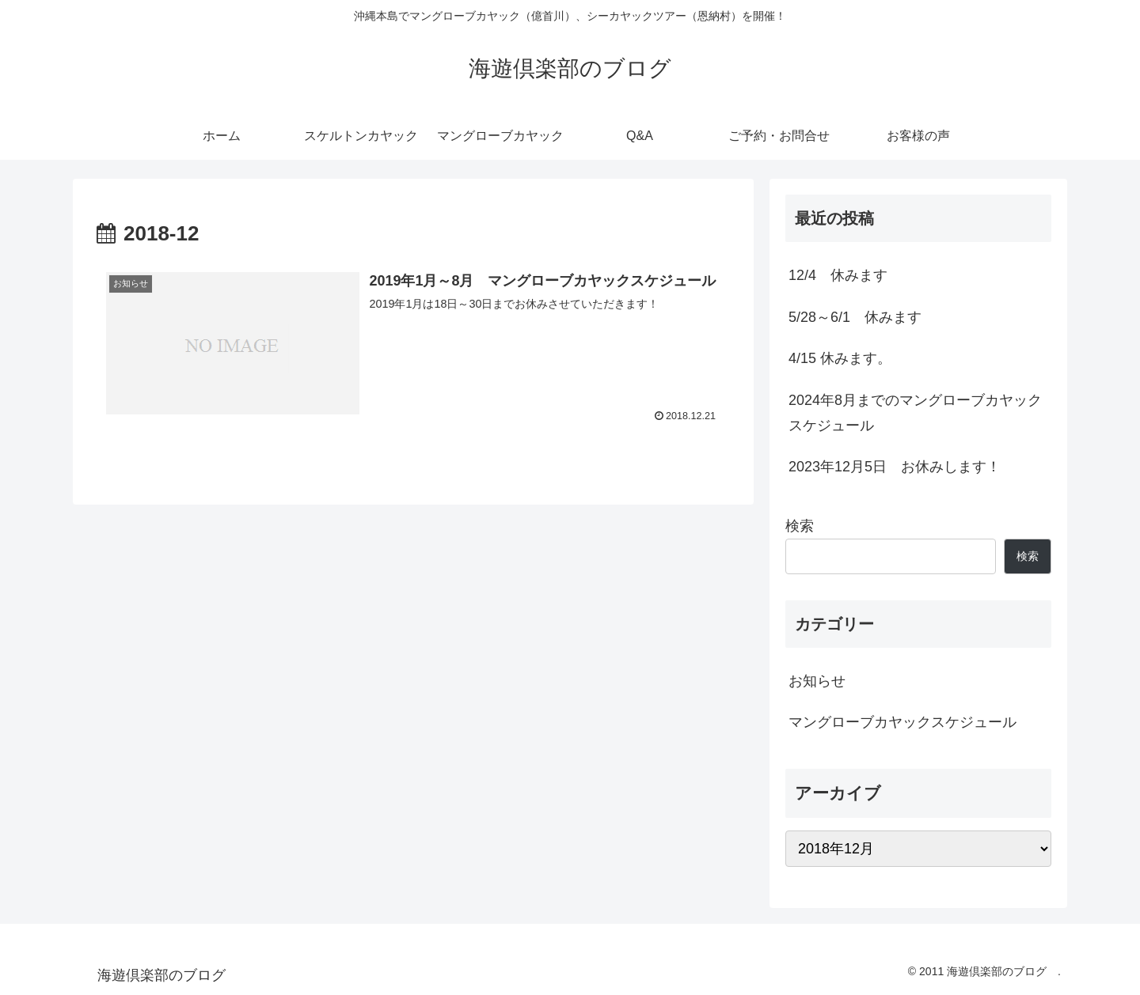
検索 (799, 526)
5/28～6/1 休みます (855, 317)
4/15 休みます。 (839, 358)
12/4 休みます (837, 275)
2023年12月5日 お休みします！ (894, 467)
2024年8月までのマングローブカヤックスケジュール (915, 412)
